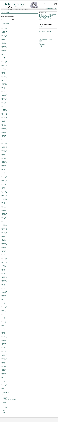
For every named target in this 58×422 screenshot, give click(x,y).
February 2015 (4, 209)
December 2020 (4, 113)
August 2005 (4, 359)
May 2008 (3, 317)
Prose (4, 405)
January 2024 (4, 62)
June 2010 (3, 285)
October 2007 (4, 326)
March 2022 (4, 92)
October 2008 (4, 311)
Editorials (40, 40)
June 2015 (3, 203)
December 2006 (4, 337)
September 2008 (4, 313)
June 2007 (3, 332)
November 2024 (4, 49)
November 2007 (4, 325)
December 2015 (4, 195)
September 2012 (4, 248)
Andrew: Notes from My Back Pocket (10, 399)
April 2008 (3, 318)
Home (3, 9)
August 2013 (4, 233)
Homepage (3, 412)
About (6, 9)
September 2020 (4, 117)
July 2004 (3, 377)
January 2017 (4, 177)
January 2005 (4, 369)
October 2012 (4, 247)
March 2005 (4, 366)
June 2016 (3, 187)
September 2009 (4, 296)
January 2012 (4, 259)
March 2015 (4, 207)
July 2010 (3, 284)
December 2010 (4, 277)
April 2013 (3, 239)
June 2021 (3, 105)
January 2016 (4, 194)
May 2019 (3, 139)
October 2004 (4, 373)
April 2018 (3, 157)
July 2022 (3, 87)
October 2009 (4, 295)
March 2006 (4, 350)
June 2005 (3, 362)
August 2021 (4, 102)
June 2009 (3, 300)
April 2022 (3, 91)
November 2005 (4, 355)
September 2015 (4, 199)
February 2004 (4, 384)
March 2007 (4, 336)
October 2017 (4, 165)
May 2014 (3, 221)
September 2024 (4, 51)
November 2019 (4, 131)
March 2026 (4, 27)
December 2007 (4, 324)
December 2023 (4, 64)
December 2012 (4, 244)
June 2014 (3, 220)
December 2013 (4, 228)
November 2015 (4, 196)
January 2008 (4, 322)
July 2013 (3, 235)
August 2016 (4, 184)
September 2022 (4, 84)
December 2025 (4, 31)
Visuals (4, 410)
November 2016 (4, 180)
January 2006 (4, 352)
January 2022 (4, 95)
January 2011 (4, 276)
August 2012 (4, 250)
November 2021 (4, 98)
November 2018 (4, 147)
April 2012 (3, 255)
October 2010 (4, 280)
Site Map (40, 26)
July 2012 (3, 251)
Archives (26, 9)
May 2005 (3, 363)
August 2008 (4, 314)
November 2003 (4, 388)
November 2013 (4, 229)
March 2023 (4, 76)
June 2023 (3, 72)
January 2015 (4, 210)
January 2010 (4, 292)
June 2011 (3, 269)
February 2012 (4, 258)
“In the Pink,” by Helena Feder (44, 17)
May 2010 (3, 287)
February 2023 (4, 77)
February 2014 (4, 225)
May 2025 (3, 40)
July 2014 (3, 218)
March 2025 (4, 43)
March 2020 (4, 125)
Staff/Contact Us (10, 9)
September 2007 (4, 328)
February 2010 (4, 291)
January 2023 (4, 79)
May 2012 (3, 254)
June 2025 (3, 39)
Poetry (4, 403)
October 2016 (4, 181)
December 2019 (4, 129)
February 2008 (4, 321)
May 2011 (3, 270)
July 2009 (3, 299)
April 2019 (3, 140)
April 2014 (3, 222)
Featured (4, 402)
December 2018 (4, 146)
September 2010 (4, 281)
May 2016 (3, 188)
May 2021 (3, 106)
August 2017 (4, 168)
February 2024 (4, 61)
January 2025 (4, 46)
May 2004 (3, 380)
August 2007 (4, 329)
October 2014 (4, 214)
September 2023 (4, 68)
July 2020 (3, 120)
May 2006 (3, 347)
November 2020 (4, 114)
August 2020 (4, 118)
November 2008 (4, 310)
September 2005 (4, 358)
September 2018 (4, 150)
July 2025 (3, 38)
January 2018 (4, 161)
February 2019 (4, 143)
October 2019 (4, 132)
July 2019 (3, 136)
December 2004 (4, 370)
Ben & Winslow (21, 9)
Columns (4, 398)
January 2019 (4, 144)
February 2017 (4, 176)
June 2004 (3, 378)
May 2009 (3, 302)
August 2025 (4, 36)
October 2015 (4, 198)
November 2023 (4, 65)
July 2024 (3, 54)
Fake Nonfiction (7, 406)
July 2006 (3, 344)
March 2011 (4, 273)
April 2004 (3, 381)
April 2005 (3, 365)
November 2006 (4, 339)
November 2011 (4, 262)
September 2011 (4, 265)
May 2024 (3, 57)
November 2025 (4, 32)
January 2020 (4, 128)
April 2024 (3, 58)
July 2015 (3, 202)
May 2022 (3, 90)
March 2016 (4, 191)
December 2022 (4, 80)
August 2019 (4, 135)
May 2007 (3, 333)
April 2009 (3, 303)
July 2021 (3, 103)
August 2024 (4, 53)
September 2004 (4, 374)
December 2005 (4, 354)
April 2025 (3, 42)
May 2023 (3, 73)
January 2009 (4, 307)
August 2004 (4, 376)
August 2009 (4, 298)
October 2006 (4, 340)
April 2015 (3, 206)
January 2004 (4, 385)
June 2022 (3, 88)
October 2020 (4, 116)
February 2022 (4, 94)
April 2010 (3, 288)
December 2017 (4, 162)
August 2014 (4, 217)
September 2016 (4, 183)
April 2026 (3, 25)
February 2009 (4, 306)
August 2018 (4, 151)
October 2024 (4, 50)
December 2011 (4, 261)
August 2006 (4, 343)
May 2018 (3, 155)
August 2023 (4, 69)
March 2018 (4, 158)
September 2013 (4, 232)
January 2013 (4, 243)
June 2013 (3, 236)
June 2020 (3, 121)
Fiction (6, 407)
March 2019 (4, 142)
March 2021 (4, 109)
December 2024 (4, 47)
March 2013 (4, 240)
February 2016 (4, 192)
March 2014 (4, 224)
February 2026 (4, 28)
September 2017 (4, 166)
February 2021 (4, 110)
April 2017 (3, 173)
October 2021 (4, 99)
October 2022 (4, 83)
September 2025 (4, 35)
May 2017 (3, 172)
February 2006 (4, 351)
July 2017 (3, 169)
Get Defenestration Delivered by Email (50, 8)
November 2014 (4, 213)
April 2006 (3, 348)
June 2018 (3, 154)
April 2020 (3, 124)
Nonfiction (41, 46)
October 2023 (4, 66)
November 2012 (4, 246)
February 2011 (4, 274)
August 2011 (4, 266)
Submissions (16, 9)
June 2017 (3, 170)
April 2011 (3, 272)
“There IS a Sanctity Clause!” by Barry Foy (45, 16)
